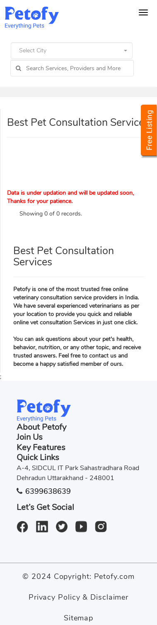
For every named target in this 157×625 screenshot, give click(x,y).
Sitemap (78, 618)
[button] (72, 50)
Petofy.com (114, 576)
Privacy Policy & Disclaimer (78, 597)
